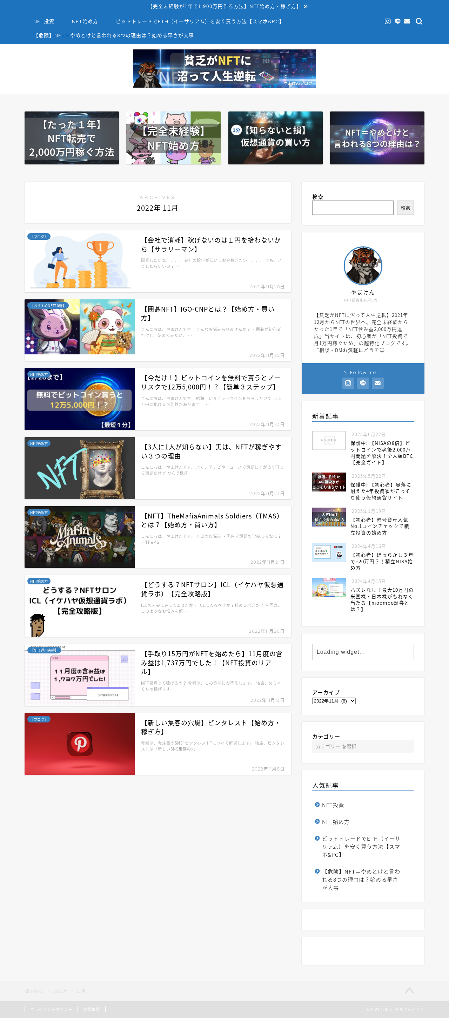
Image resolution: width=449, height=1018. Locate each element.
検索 (317, 197)
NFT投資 (43, 22)
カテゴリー (326, 737)
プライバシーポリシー (51, 1010)
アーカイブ (326, 692)
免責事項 (91, 1010)
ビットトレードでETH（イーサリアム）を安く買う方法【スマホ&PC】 (200, 22)
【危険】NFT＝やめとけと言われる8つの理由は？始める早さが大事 (113, 36)
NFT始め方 (85, 22)
